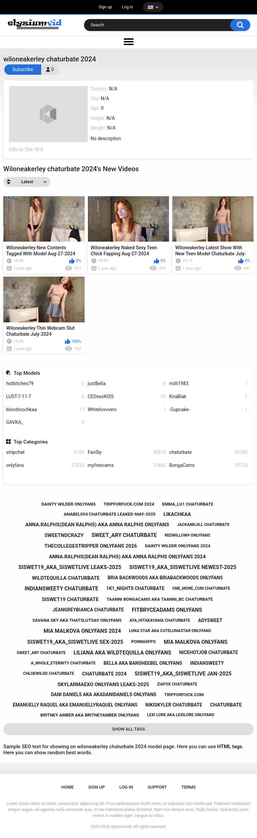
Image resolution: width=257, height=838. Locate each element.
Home (67, 787)
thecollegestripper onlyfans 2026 (91, 546)
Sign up (105, 7)
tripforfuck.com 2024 (129, 504)
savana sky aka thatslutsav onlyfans (76, 620)
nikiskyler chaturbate (173, 705)
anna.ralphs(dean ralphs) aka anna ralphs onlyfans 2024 (127, 557)
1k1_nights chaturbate (135, 588)
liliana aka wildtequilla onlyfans (122, 652)
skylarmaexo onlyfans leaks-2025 (103, 684)
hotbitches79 (45, 383)
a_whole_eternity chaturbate (63, 663)
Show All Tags (128, 729)
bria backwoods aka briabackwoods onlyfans (165, 577)
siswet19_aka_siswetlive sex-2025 (75, 642)
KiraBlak (208, 396)
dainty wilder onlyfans (68, 504)
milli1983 (208, 383)
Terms (188, 787)
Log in (127, 7)
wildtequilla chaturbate (65, 578)
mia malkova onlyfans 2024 (82, 631)
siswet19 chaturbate (70, 599)
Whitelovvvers (127, 409)
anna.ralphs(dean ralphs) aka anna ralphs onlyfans (97, 525)
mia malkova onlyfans (196, 642)
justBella (127, 383)
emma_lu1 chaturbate (187, 504)
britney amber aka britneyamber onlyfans (89, 715)
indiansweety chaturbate (61, 588)
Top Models (27, 373)
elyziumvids (121, 826)
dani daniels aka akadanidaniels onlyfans (103, 694)
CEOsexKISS (127, 396)
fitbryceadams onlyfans (167, 610)
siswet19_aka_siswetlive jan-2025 (183, 673)
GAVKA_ (45, 422)
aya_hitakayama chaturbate (160, 620)
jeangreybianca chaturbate (88, 609)
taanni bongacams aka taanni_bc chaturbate (159, 599)
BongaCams (208, 465)
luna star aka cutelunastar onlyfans (170, 630)
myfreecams (127, 465)
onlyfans (45, 465)
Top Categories (31, 442)
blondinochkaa (45, 409)
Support (157, 787)
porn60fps (143, 641)
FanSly (127, 452)
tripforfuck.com (184, 694)
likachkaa (177, 514)
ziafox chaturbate (177, 684)
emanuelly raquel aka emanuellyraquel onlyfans (75, 705)
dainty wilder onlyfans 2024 (177, 545)
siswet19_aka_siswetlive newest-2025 (182, 567)
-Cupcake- (208, 409)
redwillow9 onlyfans (187, 535)
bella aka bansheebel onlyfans (143, 663)
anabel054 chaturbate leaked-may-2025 (109, 514)
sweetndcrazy (64, 535)
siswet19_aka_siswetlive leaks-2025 (69, 567)
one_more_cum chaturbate (201, 588)
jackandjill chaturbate (203, 524)
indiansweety (207, 663)
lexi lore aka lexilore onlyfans (181, 715)
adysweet (210, 620)
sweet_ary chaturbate (124, 535)
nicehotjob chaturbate (208, 652)
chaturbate (208, 452)
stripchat (45, 452)
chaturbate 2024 (104, 674)
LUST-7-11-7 (45, 396)
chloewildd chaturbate (48, 673)
